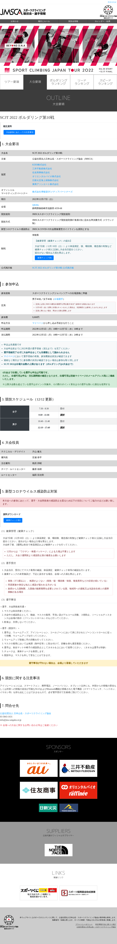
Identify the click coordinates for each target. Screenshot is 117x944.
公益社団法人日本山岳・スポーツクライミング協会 (96, 927)
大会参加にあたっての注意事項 (19, 132)
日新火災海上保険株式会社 (45, 180)
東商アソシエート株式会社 (45, 184)
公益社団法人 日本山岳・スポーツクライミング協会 (25, 713)
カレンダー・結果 (102, 21)
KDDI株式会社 (39, 164)
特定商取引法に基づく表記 (105, 924)
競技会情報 (73, 21)
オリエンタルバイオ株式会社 (46, 176)
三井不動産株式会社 (42, 168)
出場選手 (58, 299)
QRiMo (35, 205)
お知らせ (15, 21)
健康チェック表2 (44, 258)
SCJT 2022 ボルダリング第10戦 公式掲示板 (53, 268)
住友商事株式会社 (41, 172)
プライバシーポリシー (84, 924)
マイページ (112, 2)
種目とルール (44, 21)
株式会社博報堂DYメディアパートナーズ (52, 192)
